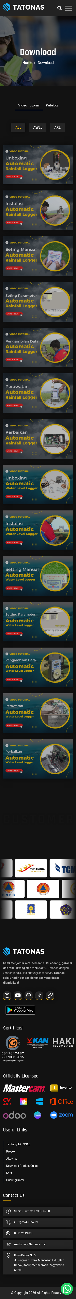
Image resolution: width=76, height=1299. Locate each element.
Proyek (10, 1151)
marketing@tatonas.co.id (30, 1244)
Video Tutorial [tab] (29, 105)
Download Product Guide (22, 1165)
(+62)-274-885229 (26, 1222)
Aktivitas (11, 1158)
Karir (9, 1173)
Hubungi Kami (15, 1180)
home (27, 62)
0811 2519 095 (23, 1233)
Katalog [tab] (52, 105)
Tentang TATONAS (18, 1144)
